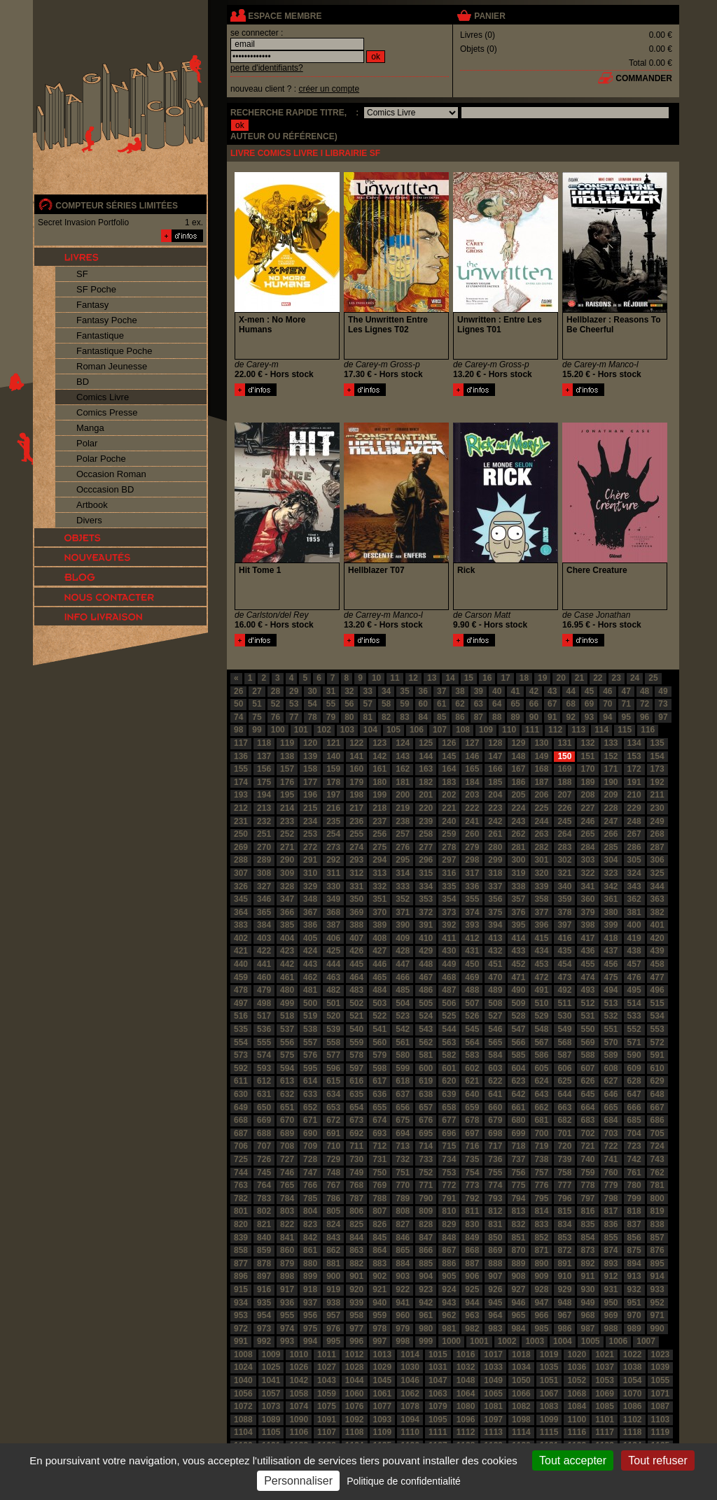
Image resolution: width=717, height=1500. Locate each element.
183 (449, 782)
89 (515, 717)
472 (541, 977)
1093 (382, 1419)
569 (587, 1042)
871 (541, 1250)
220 (426, 808)
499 (287, 1003)
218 (380, 808)
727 (287, 1159)
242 (495, 821)
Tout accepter (572, 1460)
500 (310, 1003)
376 (518, 912)
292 (333, 860)
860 (287, 1250)
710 (333, 1146)
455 (587, 964)
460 (264, 977)
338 (518, 886)
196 (310, 795)
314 (403, 873)
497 (241, 1003)
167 (518, 769)
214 (287, 808)
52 (275, 704)
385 (287, 925)
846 (403, 1238)
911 (587, 1276)
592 (241, 1068)
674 (380, 1120)
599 (403, 1068)
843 (333, 1238)
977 (356, 1328)
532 (611, 1016)
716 (472, 1146)
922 (403, 1289)
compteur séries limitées (116, 206)
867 (449, 1250)
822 (287, 1224)
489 (495, 990)
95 (626, 717)
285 (611, 847)
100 (278, 730)
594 (287, 1068)
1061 (382, 1394)
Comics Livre (102, 397)
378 (564, 912)
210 (634, 795)
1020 (576, 1354)
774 (495, 1185)
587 (564, 1055)
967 (564, 1315)
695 (426, 1133)
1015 (438, 1354)
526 (472, 1016)
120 (310, 743)
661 (518, 1107)
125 (426, 743)
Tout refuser (657, 1460)
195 (287, 795)
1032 (466, 1367)
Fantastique (100, 335)
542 (403, 1029)
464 (356, 977)
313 (380, 873)
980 (426, 1328)
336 (472, 886)
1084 (576, 1406)
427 (380, 951)
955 (287, 1315)
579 (380, 1055)
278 (449, 847)
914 (657, 1276)
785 (310, 1198)
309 (287, 873)
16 (487, 678)
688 (264, 1133)
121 (333, 743)
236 (356, 821)
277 (426, 847)
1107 (326, 1432)
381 (634, 912)
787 (356, 1198)
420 (657, 938)
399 (611, 925)
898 (287, 1276)
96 (644, 717)
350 (356, 899)
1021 (604, 1354)
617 (380, 1081)
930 (587, 1289)
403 (264, 938)
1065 (493, 1394)
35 (404, 691)
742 (634, 1159)
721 (587, 1146)
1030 (410, 1367)
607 (587, 1068)
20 (560, 678)
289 (264, 860)
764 (264, 1185)
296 (426, 860)
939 (356, 1303)
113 (578, 730)
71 (626, 704)
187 (541, 782)
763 (241, 1185)
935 (264, 1303)
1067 (549, 1394)
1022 (632, 1354)
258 (426, 834)
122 (356, 743)
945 (495, 1303)
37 (441, 691)
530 (564, 1016)
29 (293, 691)
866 (426, 1250)
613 (287, 1081)
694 (403, 1133)
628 (634, 1081)
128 (495, 743)
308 (264, 873)
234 (310, 821)
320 (541, 873)
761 (634, 1172)
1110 (410, 1432)
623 (518, 1081)
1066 (521, 1394)
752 (426, 1172)
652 (310, 1107)
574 (264, 1055)
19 (542, 678)
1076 (354, 1406)
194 (264, 795)
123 (380, 743)
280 (495, 847)
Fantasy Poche (106, 320)
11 (394, 678)
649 (241, 1107)
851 (518, 1238)
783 (264, 1198)
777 (564, 1185)
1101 (604, 1419)
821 (264, 1224)
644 (564, 1094)
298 (472, 860)
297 (449, 860)
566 (518, 1042)
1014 (410, 1354)
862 (333, 1250)
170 (587, 769)
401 (657, 925)
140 (333, 756)
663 (564, 1107)
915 (241, 1289)
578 (356, 1055)
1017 (493, 1354)
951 (634, 1303)
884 (403, 1263)
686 (657, 1120)
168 (541, 769)
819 (657, 1211)
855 (611, 1238)
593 (264, 1068)
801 (241, 1211)
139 (310, 756)
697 (472, 1133)
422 (264, 951)
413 (495, 938)
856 (634, 1238)
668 (241, 1120)
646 (611, 1094)
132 (587, 743)
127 (472, 743)
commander (643, 78)
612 (264, 1081)
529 (541, 1016)
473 (564, 977)
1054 (632, 1380)
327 (264, 886)
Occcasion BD (105, 489)
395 (518, 925)
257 (403, 834)
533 (634, 1016)
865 (403, 1250)
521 (356, 1016)
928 (541, 1289)
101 (301, 730)
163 (426, 769)
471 (518, 977)
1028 (354, 1367)
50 (238, 704)
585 (518, 1055)
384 (264, 925)
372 (426, 912)
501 (333, 1003)
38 (459, 691)
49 (662, 691)
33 (368, 691)
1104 (243, 1432)
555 (264, 1042)
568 (564, 1042)
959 (380, 1315)
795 (541, 1198)
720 (564, 1146)
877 (241, 1263)
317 (472, 873)
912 (611, 1276)
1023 (660, 1354)
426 (356, 951)
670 (287, 1120)
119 (287, 743)
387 (333, 925)
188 (564, 782)
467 (426, 977)
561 (403, 1042)
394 (495, 925)
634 (333, 1094)
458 (657, 964)
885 (426, 1263)
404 (287, 938)
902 (380, 1276)
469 (472, 977)
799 (634, 1198)
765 (287, 1185)
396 (541, 925)
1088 (243, 1419)
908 (518, 1276)
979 (403, 1328)
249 (657, 821)
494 (611, 990)
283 (564, 847)
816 (587, 1211)
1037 (604, 1367)
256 (380, 834)
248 (634, 821)
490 (518, 990)
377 (541, 912)
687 (241, 1133)
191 (634, 782)
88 (496, 717)
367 (310, 912)
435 (564, 951)
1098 (521, 1419)
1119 (660, 1432)
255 (356, 834)
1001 (479, 1341)
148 (518, 756)
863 (356, 1250)
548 (541, 1029)
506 (449, 1003)
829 (449, 1224)
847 (426, 1238)
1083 (549, 1406)
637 (403, 1094)
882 (356, 1263)
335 (449, 886)
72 (644, 704)
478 (241, 990)
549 (564, 1029)
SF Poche (96, 289)
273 (333, 847)
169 (564, 769)
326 (241, 886)
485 (403, 990)
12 (413, 678)
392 (449, 925)
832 (518, 1224)
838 (657, 1224)
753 (449, 1172)
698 (495, 1133)
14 (449, 678)
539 (333, 1029)
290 (287, 860)
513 (611, 1003)
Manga (90, 428)
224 (518, 808)
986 (564, 1328)
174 (241, 782)
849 (472, 1238)
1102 (632, 1419)
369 (356, 912)
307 (241, 873)
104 (370, 730)
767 (333, 1185)
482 (333, 990)
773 (472, 1185)
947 (541, 1303)
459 (241, 977)
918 (310, 1289)
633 (310, 1094)
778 (587, 1185)
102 (324, 730)
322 (587, 873)
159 (333, 769)
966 (541, 1315)
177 (310, 782)
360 (587, 899)
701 (564, 1133)
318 (495, 873)
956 (310, 1315)
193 (241, 795)
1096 (466, 1419)
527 (495, 1016)
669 (264, 1120)
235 (333, 821)
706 (241, 1146)
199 (380, 795)
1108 (354, 1432)
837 (634, 1224)
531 (587, 1016)
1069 (604, 1394)
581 (426, 1055)
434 (541, 951)
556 (287, 1042)
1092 (354, 1419)
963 (472, 1315)
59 (404, 704)
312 (356, 873)
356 (495, 899)
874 (611, 1250)
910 (564, 1276)
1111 (438, 1432)
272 (310, 847)
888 (495, 1263)
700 (541, 1133)
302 (564, 860)
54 (311, 704)
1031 (438, 1367)
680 (518, 1120)
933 (657, 1289)
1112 (466, 1432)
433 (518, 951)
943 (449, 1303)
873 (587, 1250)
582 (449, 1055)
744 (241, 1172)
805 (333, 1211)
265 (587, 834)
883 (380, 1263)
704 (634, 1133)
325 (657, 873)
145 (449, 756)
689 (287, 1133)
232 (264, 821)
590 (634, 1055)
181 (403, 782)
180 (380, 782)
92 (570, 717)
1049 (493, 1380)
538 (310, 1029)
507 (472, 1003)
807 (380, 1211)
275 (380, 847)
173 (657, 769)
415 (541, 938)
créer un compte (328, 89)
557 (310, 1042)
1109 (382, 1432)
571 (634, 1042)
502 (356, 1003)
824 (333, 1224)
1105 (271, 1432)
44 (570, 691)
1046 (410, 1380)
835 (587, 1224)
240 (449, 821)
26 (238, 691)
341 (587, 886)
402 (241, 938)
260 (472, 834)
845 (380, 1238)
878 (264, 1263)
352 (403, 899)
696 (449, 1133)
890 (541, 1263)
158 (310, 769)
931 (611, 1289)
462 (310, 977)
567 (541, 1042)
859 (264, 1250)
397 (564, 925)
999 (426, 1341)
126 (449, 743)
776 (541, 1185)
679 (495, 1120)
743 (657, 1159)
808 (403, 1211)
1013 (382, 1354)
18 (524, 678)
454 (564, 964)
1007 (645, 1341)
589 (611, 1055)
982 (472, 1328)
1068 (576, 1394)
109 (486, 730)
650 (264, 1107)
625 (564, 1081)
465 (380, 977)
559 (356, 1042)
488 (472, 990)
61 (441, 704)
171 (611, 769)
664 (587, 1107)
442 (287, 964)
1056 (243, 1394)
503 (380, 1003)
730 (356, 1159)
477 (657, 977)
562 (426, 1042)
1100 (576, 1419)
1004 (562, 1341)
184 (472, 782)
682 (564, 1120)
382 (657, 912)
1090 (298, 1419)
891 (564, 1263)
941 (403, 1303)
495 (634, 990)
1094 (410, 1419)
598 (380, 1068)
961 (426, 1315)
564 (472, 1042)
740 (587, 1159)
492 (564, 990)
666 (634, 1107)
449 (449, 964)
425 (333, 951)
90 (533, 717)
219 (403, 808)
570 (611, 1042)
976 (333, 1328)
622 (495, 1081)
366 (287, 912)
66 (533, 704)
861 (310, 1250)
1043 (326, 1380)
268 (657, 834)
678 (472, 1120)
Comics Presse (106, 412)
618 (403, 1081)
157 (287, 769)
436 (587, 951)
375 (495, 912)
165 (472, 769)
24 (634, 678)
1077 (382, 1406)
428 (403, 951)
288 (241, 860)
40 (496, 691)
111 (532, 730)
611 (241, 1081)
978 (380, 1328)
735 (472, 1159)
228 (611, 808)
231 (241, 821)
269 (241, 847)
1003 (534, 1341)
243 (518, 821)
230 (657, 808)
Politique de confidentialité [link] (404, 1481)
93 (589, 717)
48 (644, 691)
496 (657, 990)
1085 (604, 1406)
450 (472, 964)
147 (495, 756)
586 (541, 1055)
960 (403, 1315)
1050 (521, 1380)
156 (264, 769)
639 (449, 1094)
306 (657, 860)
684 (611, 1120)
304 (611, 860)
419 (634, 938)
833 (541, 1224)
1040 (243, 1380)
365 (264, 912)
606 (564, 1068)
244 (541, 821)
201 (426, 795)
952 (657, 1303)
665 (611, 1107)
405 (310, 938)
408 (380, 938)
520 (333, 1016)
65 (515, 704)
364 (241, 912)
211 (657, 795)
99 (256, 730)
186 (518, 782)
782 (241, 1198)
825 (356, 1224)
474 (587, 977)
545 (472, 1029)
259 (449, 834)
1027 (326, 1367)
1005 (590, 1341)
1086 (632, 1406)
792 (472, 1198)
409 (403, 938)
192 (657, 782)
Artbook (92, 505)
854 (587, 1238)
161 (380, 769)
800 (657, 1198)
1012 (354, 1354)
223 (495, 808)
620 (449, 1081)
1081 (493, 1406)
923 (426, 1289)
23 (616, 678)
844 (356, 1238)
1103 (660, 1419)
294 (380, 860)
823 (310, 1224)
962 (449, 1315)
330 (333, 886)
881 (333, 1263)
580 (403, 1055)
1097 (493, 1419)
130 (541, 743)
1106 (298, 1432)
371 (403, 912)
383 (241, 925)
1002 (507, 1341)
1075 (326, 1406)
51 (256, 704)
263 (541, 834)
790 (426, 1198)
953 (241, 1315)
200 (403, 795)
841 (287, 1238)
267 (634, 834)
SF (82, 274)
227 (587, 808)
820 (241, 1224)
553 (657, 1029)
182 (426, 782)
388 (356, 925)
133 (611, 743)
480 (287, 990)
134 (634, 743)
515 (657, 1003)
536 (264, 1029)
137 (264, 756)
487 (449, 990)
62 (459, 704)
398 (587, 925)
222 (472, 808)
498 (264, 1003)
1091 (326, 1419)
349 (333, 899)
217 (356, 808)
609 (634, 1068)
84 (423, 717)
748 (333, 1172)
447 (403, 964)
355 (472, 899)
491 (541, 990)
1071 (660, 1394)
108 (463, 730)
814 (541, 1211)
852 (541, 1238)
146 (472, 756)
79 (330, 717)
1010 (298, 1354)
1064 (466, 1394)
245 (564, 821)
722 (611, 1146)
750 (380, 1172)
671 (310, 1120)
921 (380, 1289)
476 (634, 977)
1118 (632, 1432)
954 (264, 1315)
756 (518, 1172)
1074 (298, 1406)
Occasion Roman (111, 474)
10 (376, 678)
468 (449, 977)
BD (82, 381)
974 (287, 1328)
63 (478, 704)
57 (368, 704)
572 (657, 1042)
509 (518, 1003)
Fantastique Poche (114, 351)
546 (495, 1029)
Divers (89, 520)
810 (449, 1211)
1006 (618, 1341)
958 (356, 1315)
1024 (243, 1367)
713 (403, 1146)
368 (333, 912)
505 (426, 1003)
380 (611, 912)
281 (518, 847)
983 (495, 1328)
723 (634, 1146)
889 (518, 1263)
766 (310, 1185)
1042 (298, 1380)
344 (657, 886)
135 (657, 743)
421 (241, 951)
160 (356, 769)
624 (541, 1081)
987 (587, 1328)
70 (607, 704)
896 (241, 1276)
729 (333, 1159)
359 (564, 899)
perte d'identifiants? (266, 68)
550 (587, 1029)
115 (625, 730)
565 (495, 1042)
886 (449, 1263)
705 (657, 1133)
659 (472, 1107)
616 (356, 1081)
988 (611, 1328)
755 (495, 1172)
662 (541, 1107)
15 (468, 678)
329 (310, 886)
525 (449, 1016)
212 (241, 808)
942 (426, 1303)
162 (403, 769)
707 (264, 1146)
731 (380, 1159)
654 (356, 1107)
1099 (549, 1419)
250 (241, 834)
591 (657, 1055)
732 (403, 1159)
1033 (493, 1367)
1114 (521, 1432)
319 (518, 873)
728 (310, 1159)
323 (611, 873)
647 (634, 1094)
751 (403, 1172)
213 (264, 808)
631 (264, 1094)
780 (634, 1185)
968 (587, 1315)
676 (426, 1120)
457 (634, 964)
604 (518, 1068)
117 (241, 743)
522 (380, 1016)
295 (403, 860)
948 (564, 1303)
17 (505, 678)
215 (310, 808)
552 (634, 1029)
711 (356, 1146)
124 (403, 743)
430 (449, 951)
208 (587, 795)
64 (496, 704)
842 (310, 1238)
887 (472, 1263)
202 (449, 795)
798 (611, 1198)
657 (426, 1107)
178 (333, 782)
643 (541, 1094)
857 (657, 1238)
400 (634, 925)
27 (256, 691)
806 (356, 1211)
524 (426, 1016)
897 (264, 1276)
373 (449, 912)
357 (518, 899)
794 (518, 1198)
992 (264, 1341)
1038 (632, 1367)
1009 (271, 1354)
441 (264, 964)
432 (495, 951)
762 (657, 1172)
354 (449, 899)
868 (472, 1250)
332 (380, 886)
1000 (451, 1341)
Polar (86, 443)
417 (587, 938)
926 (495, 1289)
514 (634, 1003)
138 (287, 756)
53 (293, 704)
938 (333, 1303)
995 (333, 1341)
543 (426, 1029)
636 (380, 1094)
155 (241, 769)
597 (356, 1068)
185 (495, 782)
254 (333, 834)
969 (611, 1315)
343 (634, 886)
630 (241, 1094)
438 (634, 951)
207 (564, 795)
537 (287, 1029)
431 (472, 951)
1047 (438, 1380)
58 (386, 704)
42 (533, 691)
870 (518, 1250)
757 (541, 1172)
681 (541, 1120)
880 (310, 1263)
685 (634, 1120)
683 (587, 1120)
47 (626, 691)
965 (518, 1315)
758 (564, 1172)
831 (495, 1224)
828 (426, 1224)
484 (380, 990)
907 (495, 1276)
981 (449, 1328)
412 (472, 938)
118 (264, 743)
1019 (549, 1354)
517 (264, 1016)
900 (333, 1276)
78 (311, 717)
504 (403, 1003)
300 (518, 860)
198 (356, 795)
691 (333, 1133)
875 (634, 1250)
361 (611, 899)
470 (495, 977)
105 (394, 730)
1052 (576, 1380)
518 (287, 1016)
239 (426, 821)
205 (518, 795)
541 (380, 1029)
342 (611, 886)
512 (587, 1003)
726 (264, 1159)
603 (495, 1068)
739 (564, 1159)
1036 (576, 1367)
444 (333, 964)
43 (552, 691)
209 (611, 795)
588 (587, 1055)
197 (333, 795)
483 (356, 990)
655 (380, 1107)
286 (634, 847)
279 (472, 847)
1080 (466, 1406)
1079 (438, 1406)
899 (310, 1276)
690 (310, 1133)
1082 (521, 1406)
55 (330, 704)
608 (611, 1068)
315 (426, 873)
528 (518, 1016)
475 (611, 977)
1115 (549, 1432)
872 (564, 1250)
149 (541, 756)
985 (541, 1328)
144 (426, 756)
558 (333, 1042)
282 (541, 847)
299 (495, 860)
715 (449, 1146)
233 (287, 821)
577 (333, 1055)
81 (368, 717)
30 (311, 691)
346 (264, 899)
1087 (660, 1406)
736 (495, 1159)
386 (310, 925)
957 (333, 1315)
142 (380, 756)
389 (380, 925)
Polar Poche (101, 458)
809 (426, 1211)
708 (287, 1146)
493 (587, 990)
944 (472, 1303)
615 (333, 1081)
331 (356, 886)
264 (564, 834)
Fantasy (92, 304)
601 (449, 1068)
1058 (298, 1394)
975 (310, 1328)
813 (518, 1211)
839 (241, 1238)
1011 (326, 1354)
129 (518, 743)
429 (426, 951)
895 (657, 1263)
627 (611, 1081)
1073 (271, 1406)
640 (472, 1094)
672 (333, 1120)
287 (657, 847)
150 (564, 756)
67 (552, 704)
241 (472, 821)
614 (310, 1081)
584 (495, 1055)
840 (264, 1238)
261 (495, 834)
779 (611, 1185)
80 (349, 717)
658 (449, 1107)
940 (380, 1303)
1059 (326, 1394)
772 (449, 1185)
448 (426, 964)
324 (634, 873)
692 (356, 1133)
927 (518, 1289)
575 (287, 1055)
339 (541, 886)
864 (380, 1250)
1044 (354, 1380)
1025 (271, 1367)
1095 (438, 1419)
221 (449, 808)
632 (287, 1094)
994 (310, 1341)
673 (356, 1120)
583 (472, 1055)
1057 (271, 1394)
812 (495, 1211)
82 (386, 717)
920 (356, 1289)
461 (287, 977)
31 (330, 691)
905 (449, 1276)
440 (241, 964)
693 (380, 1133)
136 (241, 756)
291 (310, 860)
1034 (521, 1367)
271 (287, 847)
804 (310, 1211)
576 (310, 1055)
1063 (438, 1394)
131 (564, 743)
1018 (521, 1354)
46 (607, 691)
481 (310, 990)
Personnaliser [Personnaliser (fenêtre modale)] (298, 1481)
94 (607, 717)
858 (241, 1250)
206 (541, 795)
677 (449, 1120)
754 (472, 1172)
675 (403, 1120)
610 (657, 1068)
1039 (660, 1367)
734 (449, 1159)
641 (495, 1094)
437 (611, 951)
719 (541, 1146)
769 (380, 1185)
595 (310, 1068)
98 (238, 730)
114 (601, 730)
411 (449, 938)
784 (287, 1198)
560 (380, 1042)
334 (426, 886)
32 (349, 691)
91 (552, 717)
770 (403, 1185)
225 (541, 808)
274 (356, 847)
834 (564, 1224)
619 (426, 1081)
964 (495, 1315)
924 (449, 1289)
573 (241, 1055)
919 (333, 1289)
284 (587, 847)
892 (587, 1263)
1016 (466, 1354)
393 (472, 925)
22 (597, 678)
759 (587, 1172)
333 (403, 886)
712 (380, 1146)
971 (657, 1315)
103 (347, 730)
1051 (549, 1380)
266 (611, 834)
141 (356, 756)
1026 (298, 1367)
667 (657, 1107)
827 (403, 1224)
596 (333, 1068)
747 (310, 1172)
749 (356, 1172)
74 (238, 717)
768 (356, 1185)
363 (657, 899)
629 (657, 1081)
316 (449, 873)
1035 (549, 1367)
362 (634, 899)
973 (264, 1328)
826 (380, 1224)
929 (564, 1289)
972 (241, 1328)
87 (478, 717)
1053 (604, 1380)
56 (349, 704)
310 (310, 873)
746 (287, 1172)
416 (564, 938)
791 (449, 1198)
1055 (660, 1380)
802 (264, 1211)
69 (589, 704)
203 (472, 795)
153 (634, 756)
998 (403, 1341)
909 (541, 1276)
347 (287, 899)
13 (431, 678)
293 (356, 860)
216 (333, 808)
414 (518, 938)
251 (264, 834)
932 (634, 1289)
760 (611, 1172)
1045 (382, 1380)
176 (287, 782)
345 (241, 899)
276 (403, 847)
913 (634, 1276)
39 (478, 691)
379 (587, 912)
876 (657, 1250)
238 (403, 821)
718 (518, 1146)
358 (541, 899)
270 (264, 847)
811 (472, 1211)
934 (241, 1303)
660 (495, 1107)
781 (657, 1185)
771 (426, 1185)
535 (241, 1029)
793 (495, 1198)
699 (518, 1133)
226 (564, 808)
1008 (243, 1354)
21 (579, 678)
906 (472, 1276)
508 (495, 1003)
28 (275, 691)
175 (264, 782)
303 (587, 860)
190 (611, 782)
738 (541, 1159)
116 (648, 730)
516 (241, 1016)
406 (333, 938)
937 (310, 1303)
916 (264, 1289)
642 (518, 1094)
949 (587, 1303)
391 (426, 925)
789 (403, 1198)
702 (587, 1133)
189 (587, 782)
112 (555, 730)
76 (275, 717)
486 (426, 990)
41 (515, 691)
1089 (271, 1419)
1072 (243, 1406)
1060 (354, 1394)
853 (564, 1238)
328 (287, 886)
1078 (410, 1406)
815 (564, 1211)
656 (403, 1107)
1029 (382, 1367)
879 (287, 1263)
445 (356, 964)
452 (518, 964)
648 (657, 1094)
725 (241, 1159)
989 (634, 1328)
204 (495, 795)
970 (634, 1315)
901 (356, 1276)
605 (541, 1068)
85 (441, 717)
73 (662, 704)
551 (611, 1029)
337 (495, 886)
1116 (576, 1432)
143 (403, 756)
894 (634, 1263)
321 (564, 873)
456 (611, 964)
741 (611, 1159)
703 (611, 1133)
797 (587, 1198)
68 (570, 704)
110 (509, 730)
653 (333, 1107)
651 (287, 1107)
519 (310, 1016)
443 (310, 964)
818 (634, 1211)
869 (495, 1250)
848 (449, 1238)
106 (417, 730)
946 (518, 1303)
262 (518, 834)
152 (611, 756)
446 (380, 964)
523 (403, 1016)
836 (611, 1224)
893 (611, 1263)
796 (564, 1198)
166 (495, 769)
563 (449, 1042)
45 (589, 691)
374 (472, 912)
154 (657, 756)
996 (356, 1341)
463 (333, 977)
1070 (632, 1394)
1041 (271, 1380)
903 (403, 1276)
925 (472, 1289)
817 (611, 1211)
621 (472, 1081)
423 (287, 951)
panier (489, 16)
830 (472, 1224)
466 (403, 977)
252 (287, 834)
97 (662, 717)
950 (611, 1303)
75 (256, 717)
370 (380, 912)
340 (564, 886)
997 (380, 1341)
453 (541, 964)
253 (310, 834)
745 (264, 1172)
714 (426, 1146)
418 (611, 938)
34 (386, 691)
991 (241, 1341)
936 (287, 1303)
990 (657, 1328)
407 (356, 938)
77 (293, 717)
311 (333, 873)
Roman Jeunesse (111, 366)
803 (287, 1211)
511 (564, 1003)
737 (518, 1159)
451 (495, 964)
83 (404, 717)
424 (310, 951)
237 (380, 821)
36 (423, 691)
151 (587, 756)
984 (518, 1328)
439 (657, 951)
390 (403, 925)
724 (657, 1146)
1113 (493, 1432)
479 (264, 990)
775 (518, 1185)
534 (657, 1016)
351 (380, 899)
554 (241, 1042)
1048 (466, 1380)
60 (423, 704)
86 (459, 717)
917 (287, 1289)
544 (449, 1029)
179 (356, 782)
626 (587, 1081)
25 (652, 678)
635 (356, 1094)
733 (426, 1159)
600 (426, 1068)
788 (380, 1198)
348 (310, 899)
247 (611, 821)
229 (634, 808)
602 (472, 1068)
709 (310, 1146)
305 (634, 860)
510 (541, 1003)
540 (356, 1029)
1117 (604, 1432)
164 (449, 769)
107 (440, 730)
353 (426, 899)
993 (287, 1341)
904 (426, 1276)
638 (426, 1094)
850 (495, 1238)
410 (426, 938)
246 (587, 821)
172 (634, 769)
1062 (410, 1394)
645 (587, 1094)
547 (518, 1029)
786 (333, 1198)
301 (541, 860)
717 (495, 1146)
